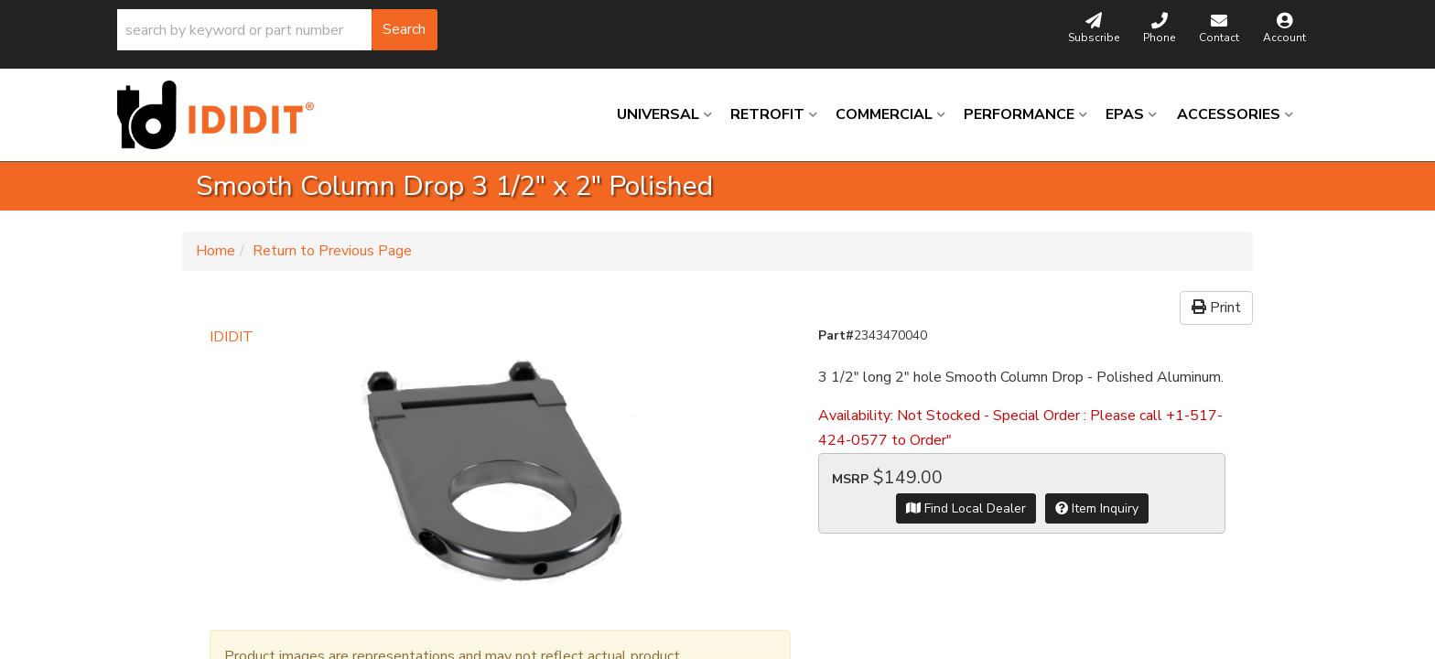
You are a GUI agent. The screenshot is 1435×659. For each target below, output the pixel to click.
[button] (277, 29)
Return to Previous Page (332, 251)
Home (215, 251)
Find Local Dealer (966, 508)
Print (1216, 307)
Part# (836, 335)
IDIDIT (232, 337)
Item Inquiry (1096, 508)
